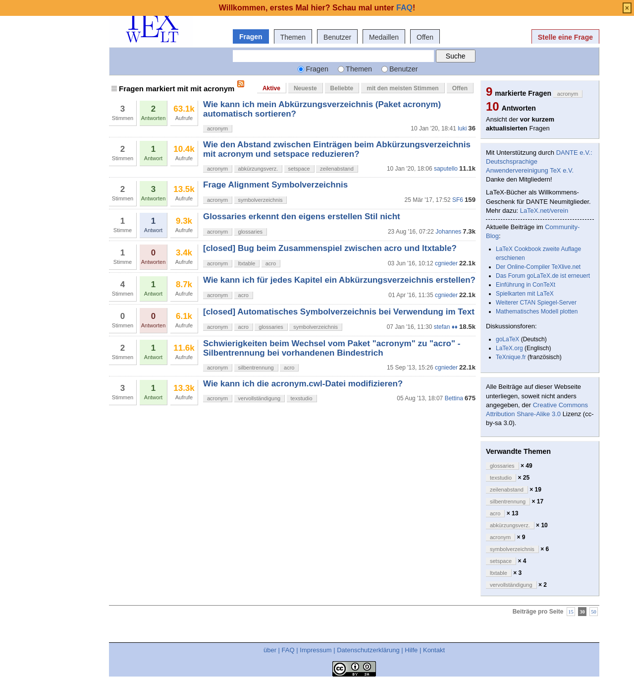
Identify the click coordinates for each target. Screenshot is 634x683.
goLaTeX (507, 339)
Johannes (448, 231)
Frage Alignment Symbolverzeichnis (275, 184)
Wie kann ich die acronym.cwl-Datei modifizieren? (303, 383)
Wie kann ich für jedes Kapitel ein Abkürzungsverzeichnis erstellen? (339, 280)
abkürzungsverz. (258, 169)
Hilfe (411, 650)
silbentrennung (256, 368)
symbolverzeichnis (260, 200)
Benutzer (337, 37)
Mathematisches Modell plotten (537, 311)
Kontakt (434, 650)
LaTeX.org (509, 348)
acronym (217, 128)
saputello (446, 168)
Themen (293, 37)
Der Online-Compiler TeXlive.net (538, 266)
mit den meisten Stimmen (402, 88)
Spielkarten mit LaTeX (525, 293)
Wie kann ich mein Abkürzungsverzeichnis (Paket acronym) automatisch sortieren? (322, 109)
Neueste (305, 88)
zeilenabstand (337, 169)
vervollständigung (259, 398)
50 (593, 611)
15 (571, 611)
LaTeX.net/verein (544, 210)
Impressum (315, 650)
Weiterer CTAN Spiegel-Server (536, 302)
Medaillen (384, 37)
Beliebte (342, 88)
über (270, 650)
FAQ (288, 650)
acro (270, 263)
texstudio (302, 398)
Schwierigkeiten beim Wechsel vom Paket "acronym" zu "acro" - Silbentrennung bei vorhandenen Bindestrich (331, 348)
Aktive (271, 88)
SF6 (457, 199)
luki (462, 128)
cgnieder (446, 263)
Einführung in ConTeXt (525, 284)
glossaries (250, 232)
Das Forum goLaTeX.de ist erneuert (543, 275)
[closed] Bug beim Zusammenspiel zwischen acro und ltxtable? (330, 248)
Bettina (454, 398)
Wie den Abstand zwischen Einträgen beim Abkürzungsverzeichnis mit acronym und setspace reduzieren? (337, 149)
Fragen (251, 37)
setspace (299, 169)
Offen (425, 37)
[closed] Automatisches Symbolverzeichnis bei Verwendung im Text (339, 311)
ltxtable (247, 263)
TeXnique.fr (511, 357)
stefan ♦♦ (446, 326)
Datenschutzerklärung (368, 650)
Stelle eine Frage (565, 37)
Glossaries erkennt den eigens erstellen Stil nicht (301, 216)
